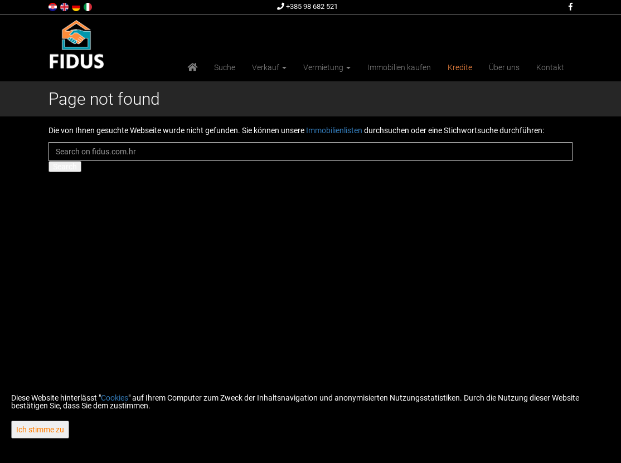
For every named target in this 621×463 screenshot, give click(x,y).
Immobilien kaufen (399, 67)
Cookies (114, 397)
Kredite (460, 67)
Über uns (504, 67)
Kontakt (550, 67)
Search (65, 166)
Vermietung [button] (327, 67)
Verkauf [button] (269, 67)
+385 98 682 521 (307, 6)
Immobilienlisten (334, 130)
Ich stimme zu (40, 429)
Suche (224, 67)
